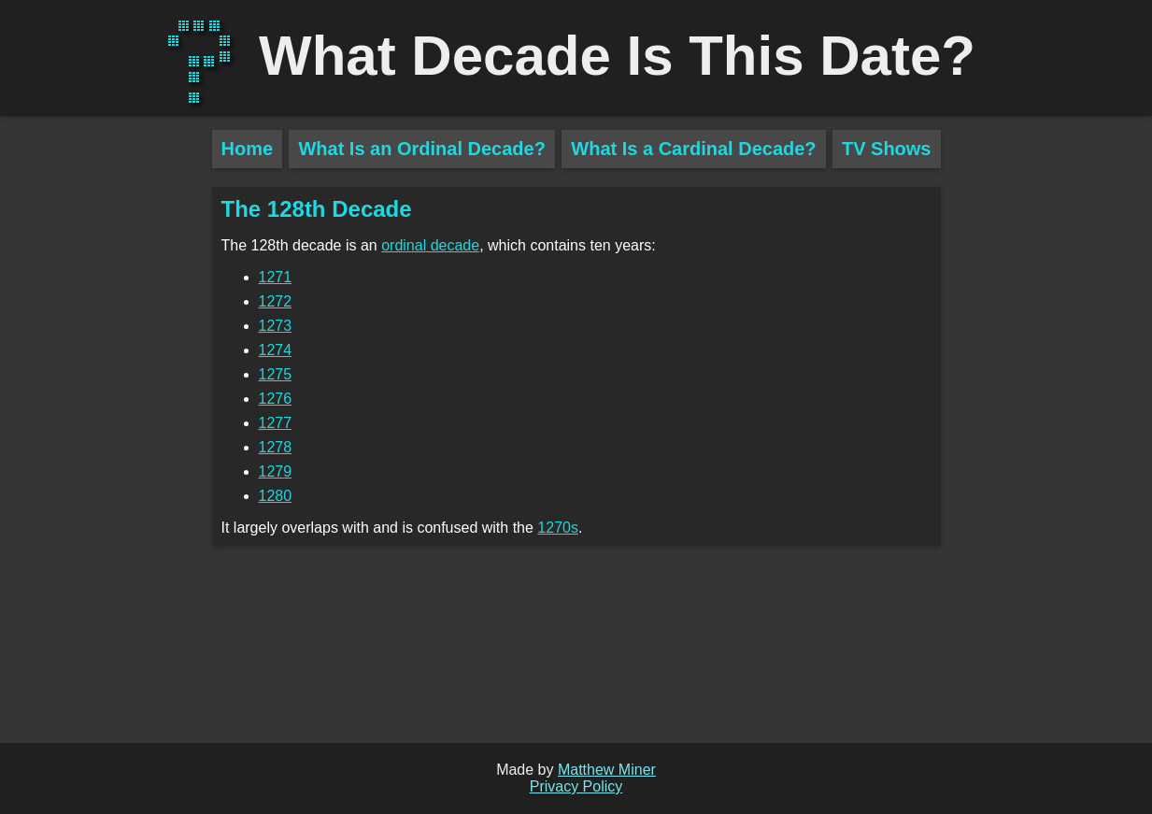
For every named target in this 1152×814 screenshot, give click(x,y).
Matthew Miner (607, 770)
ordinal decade (430, 245)
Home (247, 148)
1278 (275, 447)
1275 (275, 374)
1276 (275, 399)
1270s (557, 528)
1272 (275, 301)
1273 (275, 326)
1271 (275, 277)
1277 (275, 423)
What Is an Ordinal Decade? (422, 148)
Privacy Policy (576, 786)
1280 (275, 496)
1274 (275, 350)
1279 (275, 471)
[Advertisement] (106, 458)
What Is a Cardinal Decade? (693, 148)
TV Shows (887, 148)
